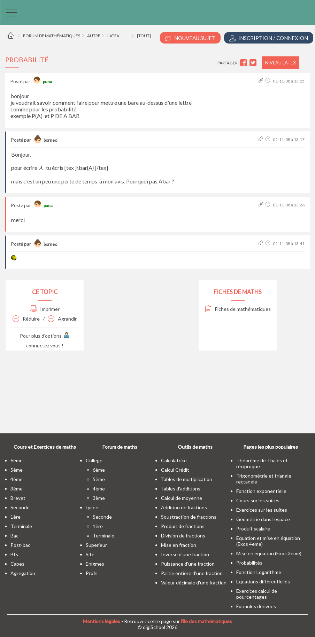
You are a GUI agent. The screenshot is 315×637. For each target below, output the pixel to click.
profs (92, 573)
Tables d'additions (180, 488)
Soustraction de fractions (188, 517)
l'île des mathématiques (206, 621)
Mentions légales (101, 621)
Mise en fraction (178, 545)
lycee (92, 507)
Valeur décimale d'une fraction (193, 582)
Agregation (22, 573)
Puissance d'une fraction (188, 564)
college (94, 460)
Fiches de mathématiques (238, 309)
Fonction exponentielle (261, 491)
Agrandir (62, 319)
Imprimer (45, 309)
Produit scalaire (253, 529)
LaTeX (113, 35)
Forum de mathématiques (51, 35)
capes (17, 564)
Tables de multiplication (186, 479)
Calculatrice (174, 460)
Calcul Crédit (175, 470)
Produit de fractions (183, 526)
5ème (16, 470)
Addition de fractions (184, 507)
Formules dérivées (256, 606)
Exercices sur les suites (261, 510)
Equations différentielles (263, 581)
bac (14, 535)
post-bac (20, 545)
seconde (20, 507)
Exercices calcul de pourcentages (256, 594)
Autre (93, 35)
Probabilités (249, 563)
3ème (16, 488)
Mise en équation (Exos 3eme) (268, 553)
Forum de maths (119, 447)
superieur (96, 545)
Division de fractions (183, 535)
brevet (17, 498)
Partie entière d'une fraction (192, 573)
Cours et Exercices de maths (45, 447)
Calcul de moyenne (181, 498)
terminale (21, 526)
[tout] (144, 35)
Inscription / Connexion (268, 38)
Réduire (26, 319)
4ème (16, 479)
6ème (16, 460)
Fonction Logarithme (258, 572)
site (90, 554)
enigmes (95, 564)
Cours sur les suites (257, 500)
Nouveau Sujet (190, 38)
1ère (15, 517)
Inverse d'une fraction (185, 554)
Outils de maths (195, 447)
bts (14, 554)
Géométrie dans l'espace (263, 519)
